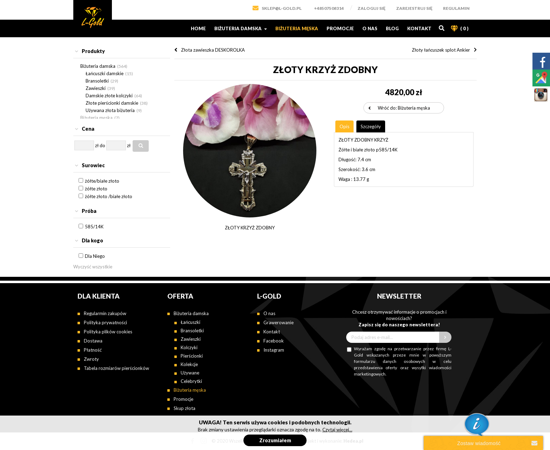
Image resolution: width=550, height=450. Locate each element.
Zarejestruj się (414, 8)
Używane (190, 373)
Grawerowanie (278, 322)
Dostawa (93, 341)
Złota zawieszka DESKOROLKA (213, 50)
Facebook (273, 341)
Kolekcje (189, 364)
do (102, 145)
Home (198, 28)
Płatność (93, 350)
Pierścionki (192, 356)
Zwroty (91, 359)
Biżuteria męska (296, 28)
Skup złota (184, 408)
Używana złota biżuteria (110, 110)
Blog (392, 28)
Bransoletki (97, 81)
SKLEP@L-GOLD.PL (282, 8)
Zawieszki (96, 88)
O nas (369, 28)
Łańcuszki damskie (104, 73)
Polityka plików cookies (108, 331)
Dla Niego (95, 256)
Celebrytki (191, 381)
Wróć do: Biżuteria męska (404, 108)
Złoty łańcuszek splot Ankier (441, 50)
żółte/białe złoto (102, 181)
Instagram (273, 350)
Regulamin (456, 8)
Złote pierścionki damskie (112, 103)
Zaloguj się (371, 8)
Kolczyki (189, 347)
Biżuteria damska (240, 28)
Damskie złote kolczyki (109, 95)
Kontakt (419, 28)
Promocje (340, 28)
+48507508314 (329, 8)
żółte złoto (96, 188)
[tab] (121, 51)
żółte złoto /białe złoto (108, 196)
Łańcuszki (190, 322)
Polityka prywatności (105, 322)
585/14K (94, 226)
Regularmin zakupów (105, 313)
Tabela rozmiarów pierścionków (116, 368)
